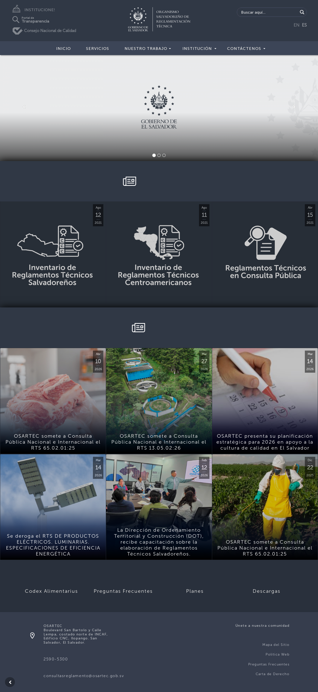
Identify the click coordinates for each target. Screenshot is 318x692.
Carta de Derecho (272, 674)
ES (304, 25)
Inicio (63, 48)
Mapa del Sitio (275, 645)
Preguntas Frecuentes (268, 664)
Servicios (97, 48)
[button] (24, 107)
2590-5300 (55, 659)
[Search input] (269, 12)
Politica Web (277, 654)
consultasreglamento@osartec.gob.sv (83, 675)
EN (297, 25)
